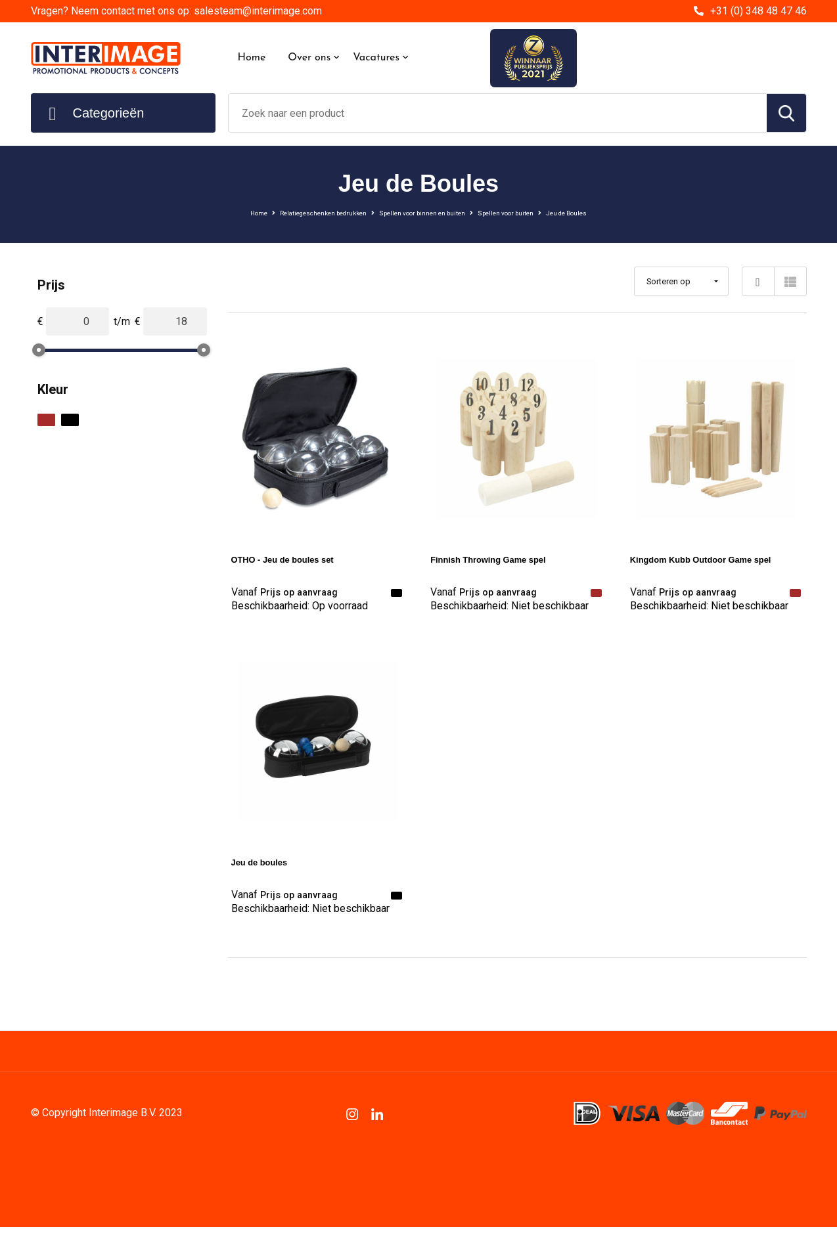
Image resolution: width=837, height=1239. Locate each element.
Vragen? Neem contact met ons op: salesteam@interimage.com (176, 11)
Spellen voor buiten (542, 212)
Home (252, 58)
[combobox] (498, 113)
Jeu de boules (266, 867)
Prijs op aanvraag (291, 592)
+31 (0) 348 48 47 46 (758, 11)
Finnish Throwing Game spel (502, 559)
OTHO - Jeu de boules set (295, 559)
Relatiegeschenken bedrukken (282, 212)
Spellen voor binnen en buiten (424, 212)
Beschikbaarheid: (299, 611)
